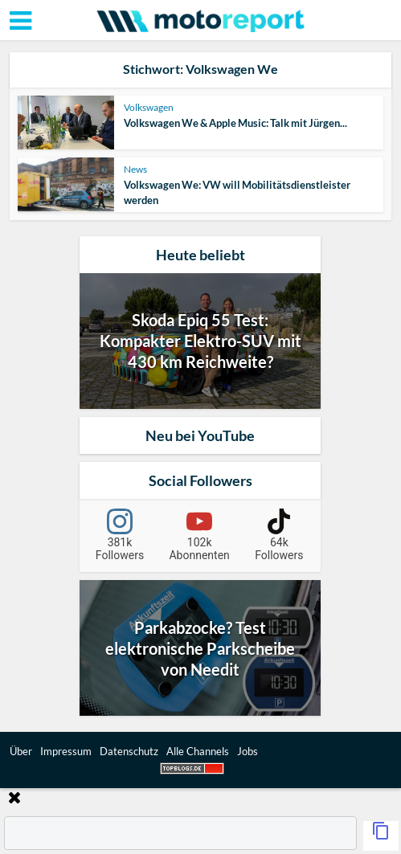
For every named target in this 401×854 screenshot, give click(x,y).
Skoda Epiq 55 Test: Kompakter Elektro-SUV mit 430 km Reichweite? (200, 340)
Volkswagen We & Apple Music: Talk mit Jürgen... (235, 122)
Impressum (66, 751)
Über (21, 751)
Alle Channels (197, 751)
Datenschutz (129, 751)
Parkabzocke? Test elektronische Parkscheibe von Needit (200, 648)
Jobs (247, 751)
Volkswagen (149, 107)
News (135, 169)
